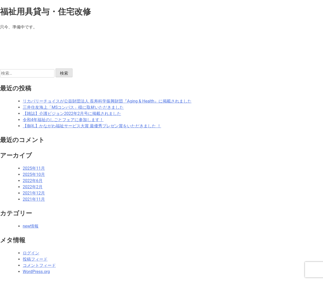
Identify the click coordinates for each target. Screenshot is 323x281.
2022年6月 (33, 180)
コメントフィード (39, 265)
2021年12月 (34, 193)
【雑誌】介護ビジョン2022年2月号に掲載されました (72, 113)
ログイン (31, 253)
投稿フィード (35, 259)
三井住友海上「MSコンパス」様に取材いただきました (73, 107)
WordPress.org (36, 271)
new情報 (30, 226)
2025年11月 (34, 168)
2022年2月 (33, 186)
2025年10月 (34, 174)
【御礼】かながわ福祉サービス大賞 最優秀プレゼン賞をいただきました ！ (92, 125)
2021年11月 (34, 199)
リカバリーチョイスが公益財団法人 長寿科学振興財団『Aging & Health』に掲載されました (107, 101)
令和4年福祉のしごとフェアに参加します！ (63, 119)
